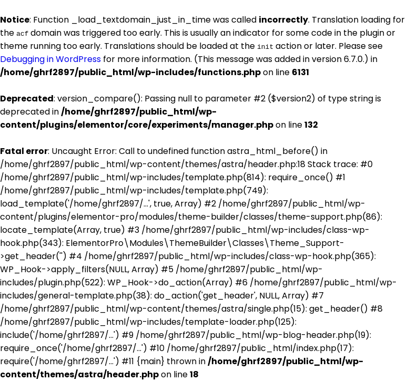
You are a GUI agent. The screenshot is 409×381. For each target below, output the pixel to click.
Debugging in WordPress (50, 59)
